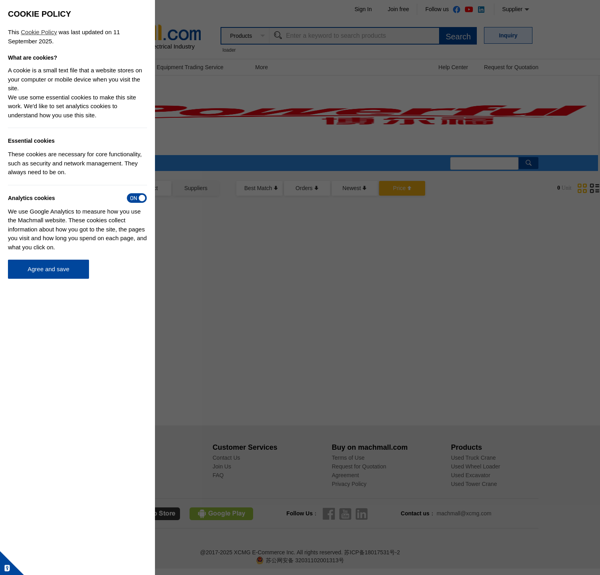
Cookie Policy (39, 32)
